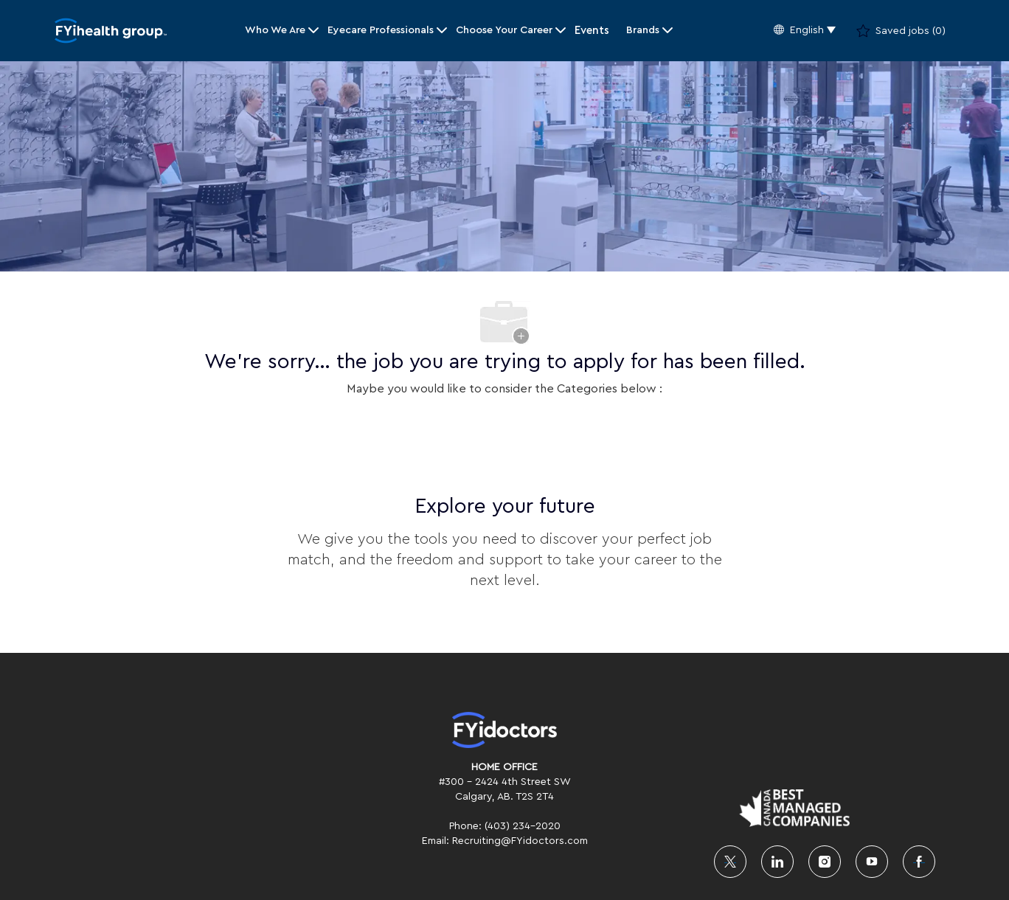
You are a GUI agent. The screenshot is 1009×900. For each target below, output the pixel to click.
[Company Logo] (111, 31)
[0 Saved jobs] (901, 31)
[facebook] (919, 861)
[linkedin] (777, 861)
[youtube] (872, 861)
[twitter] (730, 861)
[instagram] (824, 861)
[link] (504, 730)
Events (592, 30)
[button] (805, 30)
